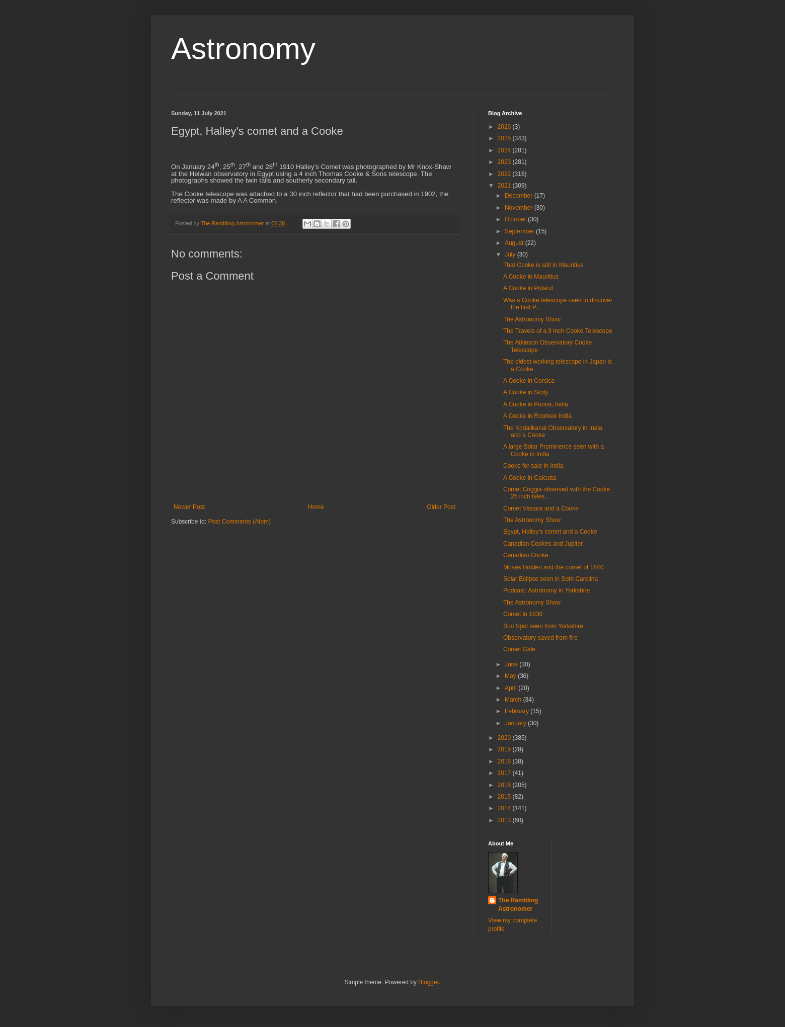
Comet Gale (519, 649)
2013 (505, 820)
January (516, 723)
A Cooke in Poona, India (535, 404)
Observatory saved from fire (540, 637)
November (519, 207)
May (511, 675)
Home (316, 506)
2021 (505, 185)
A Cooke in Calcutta (529, 477)
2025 (505, 138)
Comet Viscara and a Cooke (541, 508)
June (512, 664)
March (514, 699)
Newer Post (189, 506)
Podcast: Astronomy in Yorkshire (546, 590)
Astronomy (243, 48)
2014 (505, 808)
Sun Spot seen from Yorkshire (543, 626)
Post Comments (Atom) (239, 521)
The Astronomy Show (532, 319)
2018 (505, 761)
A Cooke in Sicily (525, 392)
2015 (505, 796)
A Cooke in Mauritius (531, 276)
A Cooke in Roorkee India (537, 415)
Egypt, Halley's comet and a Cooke (550, 531)
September (520, 231)
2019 (505, 749)
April (511, 688)
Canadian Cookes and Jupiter (543, 543)
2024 (505, 150)
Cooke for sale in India (533, 465)
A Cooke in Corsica (529, 380)
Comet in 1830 (522, 614)
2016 (505, 785)
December (519, 195)
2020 (505, 737)
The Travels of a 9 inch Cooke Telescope (557, 330)
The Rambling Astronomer (518, 904)
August (515, 242)
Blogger (428, 982)
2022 (505, 174)
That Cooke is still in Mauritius (543, 265)
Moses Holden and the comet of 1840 (553, 567)
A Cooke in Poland (528, 288)
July (511, 254)
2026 (505, 126)
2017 (505, 773)
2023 (505, 161)
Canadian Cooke (525, 555)
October (516, 219)
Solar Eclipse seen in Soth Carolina (550, 578)
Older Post (441, 506)
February (517, 711)
